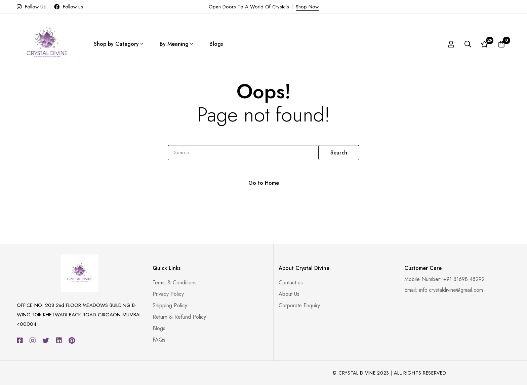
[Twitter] (45, 340)
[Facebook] (20, 340)
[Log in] (451, 44)
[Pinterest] (72, 340)
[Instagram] (33, 340)
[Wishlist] (484, 44)
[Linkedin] (59, 340)
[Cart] (501, 44)
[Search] (467, 44)
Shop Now (307, 6)
